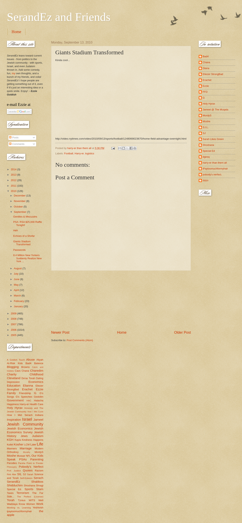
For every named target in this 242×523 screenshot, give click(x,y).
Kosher (18, 444)
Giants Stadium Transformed (21, 243)
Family (11, 393)
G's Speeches (24, 396)
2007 (14, 324)
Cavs (17, 370)
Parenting (36, 459)
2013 (14, 174)
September (20, 211)
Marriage (26, 448)
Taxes (10, 493)
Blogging (13, 366)
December (20, 195)
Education (13, 385)
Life (40, 444)
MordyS (39, 452)
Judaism (37, 436)
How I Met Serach (20, 415)
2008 (14, 318)
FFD (205, 91)
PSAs (23, 459)
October (18, 206)
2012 (14, 180)
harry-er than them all (215, 162)
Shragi (39, 485)
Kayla (18, 439)
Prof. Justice (14, 470)
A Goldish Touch (16, 360)
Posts (13, 137)
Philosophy (12, 467)
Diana (206, 68)
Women (30, 504)
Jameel (38, 419)
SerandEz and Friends (59, 16)
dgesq (206, 156)
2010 (14, 191)
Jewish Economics (19, 428)
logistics (89, 153)
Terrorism (23, 492)
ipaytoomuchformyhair (19, 511)
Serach (38, 477)
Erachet (27, 389)
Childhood (36, 374)
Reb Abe (11, 474)
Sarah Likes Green (213, 139)
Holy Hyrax (15, 407)
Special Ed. (14, 489)
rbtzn (205, 180)
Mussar (21, 455)
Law (33, 444)
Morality (26, 452)
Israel (27, 419)
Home (16, 32)
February (19, 301)
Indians (39, 415)
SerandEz (13, 481)
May (16, 284)
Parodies (12, 463)
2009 (14, 313)
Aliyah (39, 359)
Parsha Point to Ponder (30, 463)
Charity (12, 374)
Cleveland (13, 378)
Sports (29, 489)
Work (39, 503)
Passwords (19, 249)
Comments (16, 144)
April (16, 290)
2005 (14, 335)
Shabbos (37, 481)
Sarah (30, 474)
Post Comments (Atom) (80, 340)
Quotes (28, 470)
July (16, 273)
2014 (14, 169)
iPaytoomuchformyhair (215, 168)
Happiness (13, 404)
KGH (10, 439)
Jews (24, 436)
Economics (36, 381)
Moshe (11, 455)
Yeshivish (38, 507)
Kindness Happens (32, 439)
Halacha (38, 400)
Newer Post (60, 332)
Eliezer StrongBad (213, 74)
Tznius (21, 500)
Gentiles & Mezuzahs (25, 216)
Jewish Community (25, 424)
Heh (15, 230)
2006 (14, 329)
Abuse (30, 359)
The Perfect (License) (30, 496)
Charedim (36, 370)
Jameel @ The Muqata (215, 109)
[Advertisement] (121, 300)
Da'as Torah (28, 378)
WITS (32, 500)
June (17, 279)
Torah (11, 500)
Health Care (36, 404)
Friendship (25, 393)
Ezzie (39, 389)
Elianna (28, 385)
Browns (25, 367)
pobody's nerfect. (212, 174)
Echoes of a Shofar (24, 235)
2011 (14, 185)
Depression (13, 381)
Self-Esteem (26, 478)
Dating (39, 378)
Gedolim (38, 396)
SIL (19, 474)
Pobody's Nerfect (31, 466)
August (18, 268)
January (18, 306)
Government (15, 400)
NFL (28, 455)
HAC (29, 400)
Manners (12, 448)
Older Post (182, 332)
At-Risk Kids (15, 363)
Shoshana (29, 485)
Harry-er (79, 153)
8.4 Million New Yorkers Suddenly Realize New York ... (27, 258)
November (20, 201)
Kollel (10, 444)
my (13, 73)
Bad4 (28, 363)
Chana (25, 370)
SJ (24, 474)
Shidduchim (15, 485)
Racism (39, 470)
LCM (27, 444)
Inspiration (14, 419)
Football (68, 153)
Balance (38, 363)
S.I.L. (206, 127)
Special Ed (209, 150)
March (17, 295)
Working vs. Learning (19, 507)
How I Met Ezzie (35, 412)
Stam (39, 489)
